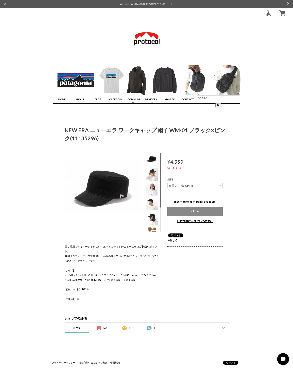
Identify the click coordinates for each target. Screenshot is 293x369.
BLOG (98, 99)
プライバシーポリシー (63, 362)
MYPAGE (170, 99)
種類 (170, 179)
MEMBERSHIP (151, 101)
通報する (172, 240)
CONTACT (187, 99)
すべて (77, 327)
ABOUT (79, 99)
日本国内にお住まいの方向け (195, 221)
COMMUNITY (133, 101)
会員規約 (115, 362)
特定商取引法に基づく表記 (93, 362)
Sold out (195, 211)
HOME (62, 99)
